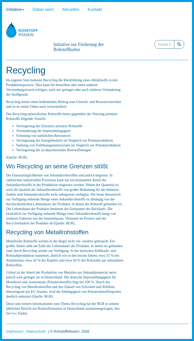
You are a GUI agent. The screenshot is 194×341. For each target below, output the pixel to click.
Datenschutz (36, 331)
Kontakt (94, 9)
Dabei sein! (43, 9)
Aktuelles (70, 9)
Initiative (15, 9)
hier (14, 313)
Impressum (14, 331)
